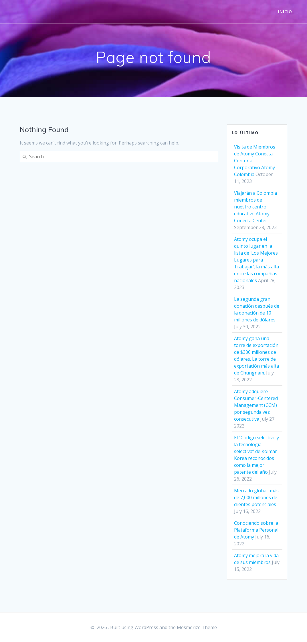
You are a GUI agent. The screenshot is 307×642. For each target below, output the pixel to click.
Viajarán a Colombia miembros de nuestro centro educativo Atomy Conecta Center (255, 207)
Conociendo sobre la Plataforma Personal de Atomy (256, 530)
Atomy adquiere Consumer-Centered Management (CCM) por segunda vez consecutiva (256, 405)
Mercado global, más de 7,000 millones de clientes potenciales (256, 497)
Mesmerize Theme (197, 627)
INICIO (285, 11)
